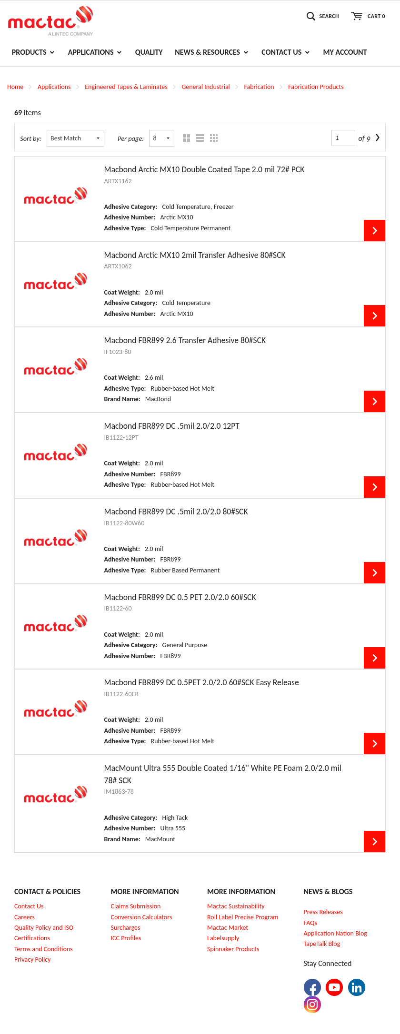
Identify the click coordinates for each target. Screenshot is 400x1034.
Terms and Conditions (43, 949)
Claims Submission (136, 906)
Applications (54, 87)
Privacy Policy (32, 959)
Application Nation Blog (335, 933)
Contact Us (29, 906)
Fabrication (259, 87)
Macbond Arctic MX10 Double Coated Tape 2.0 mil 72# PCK (204, 169)
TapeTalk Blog (322, 944)
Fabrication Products (315, 87)
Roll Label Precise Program (243, 917)
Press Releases (323, 912)
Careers (24, 917)
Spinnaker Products (233, 949)
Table (212, 138)
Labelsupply (223, 938)
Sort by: (30, 138)
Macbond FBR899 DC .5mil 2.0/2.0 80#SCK (176, 511)
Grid (184, 138)
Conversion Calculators (141, 917)
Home (15, 87)
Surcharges (125, 928)
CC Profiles (126, 938)
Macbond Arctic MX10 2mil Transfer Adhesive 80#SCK (195, 255)
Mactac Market (227, 928)
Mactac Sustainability (236, 906)
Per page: (131, 138)
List (198, 138)
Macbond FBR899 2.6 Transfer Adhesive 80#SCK (185, 340)
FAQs (311, 923)
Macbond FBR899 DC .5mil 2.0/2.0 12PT (172, 426)
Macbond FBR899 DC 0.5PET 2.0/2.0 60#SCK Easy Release (201, 682)
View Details (374, 230)
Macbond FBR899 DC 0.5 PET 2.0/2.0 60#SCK (180, 597)
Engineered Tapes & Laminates (126, 87)
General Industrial (205, 87)
